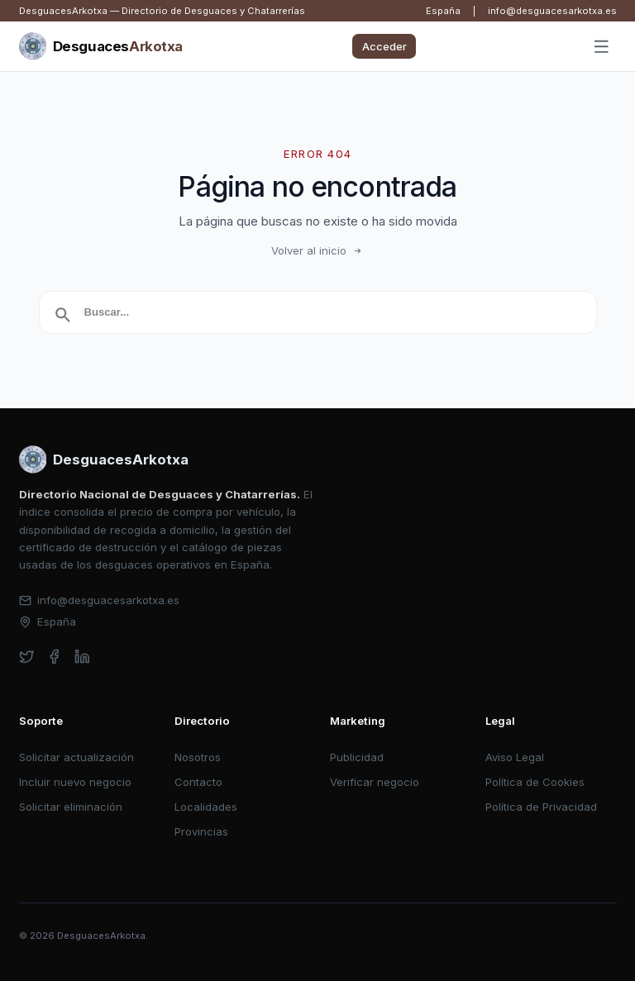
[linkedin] (82, 656)
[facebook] (54, 656)
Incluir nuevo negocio (75, 781)
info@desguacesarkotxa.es (552, 11)
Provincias (201, 831)
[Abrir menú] (601, 47)
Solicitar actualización (76, 757)
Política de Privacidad (541, 806)
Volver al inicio (317, 250)
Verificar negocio (374, 781)
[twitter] (27, 656)
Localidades (205, 806)
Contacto (198, 781)
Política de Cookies (535, 781)
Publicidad (357, 757)
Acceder (384, 46)
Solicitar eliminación (70, 806)
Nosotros (197, 757)
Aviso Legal (514, 757)
